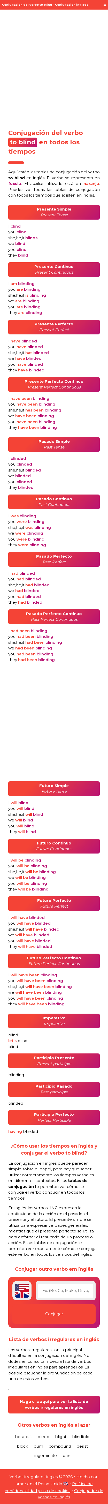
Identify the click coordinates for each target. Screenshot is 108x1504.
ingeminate (45, 1455)
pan (66, 1455)
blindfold (80, 1436)
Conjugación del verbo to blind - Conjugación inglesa (45, 4)
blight (60, 1436)
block (22, 1446)
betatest (23, 1436)
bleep (43, 1436)
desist (82, 1446)
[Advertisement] (54, 67)
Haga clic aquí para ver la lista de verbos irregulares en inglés (54, 1404)
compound (60, 1446)
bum (38, 1446)
